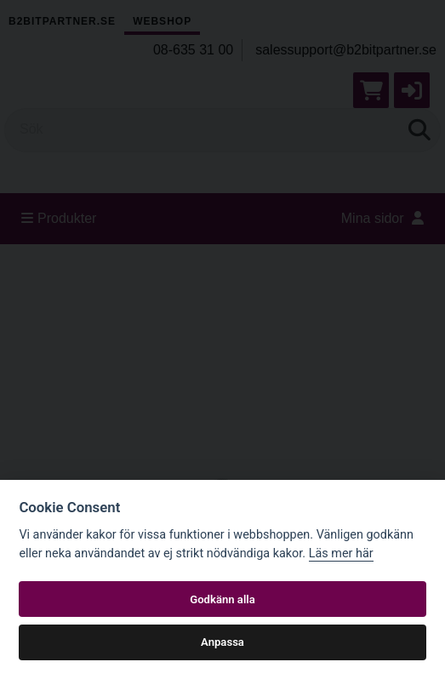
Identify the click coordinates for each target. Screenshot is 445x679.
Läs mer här (341, 553)
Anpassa (222, 642)
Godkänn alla (222, 599)
